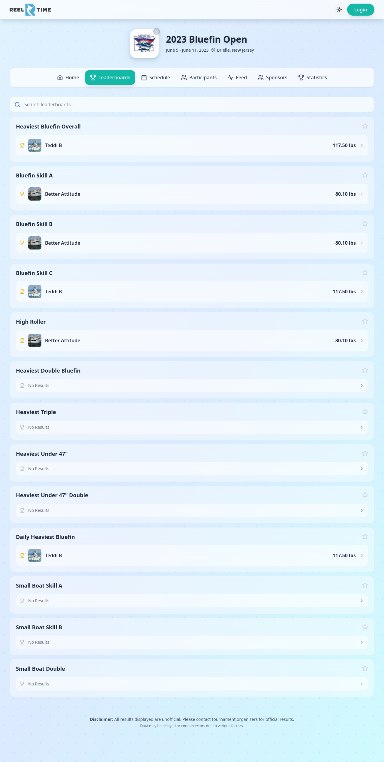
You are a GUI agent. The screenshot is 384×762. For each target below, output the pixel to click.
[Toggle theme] (339, 9)
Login (360, 9)
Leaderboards (110, 77)
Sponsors (272, 77)
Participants (199, 77)
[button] (192, 139)
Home (68, 77)
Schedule (155, 77)
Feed (237, 77)
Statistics (312, 77)
